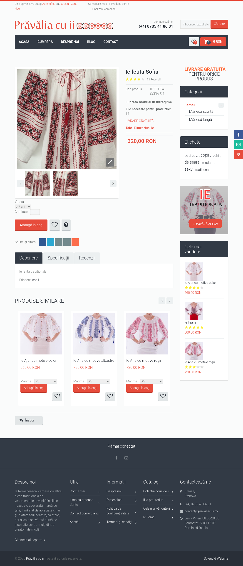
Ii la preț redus (158, 500)
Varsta (19, 202)
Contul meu (85, 492)
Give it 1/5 (127, 79)
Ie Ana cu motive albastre (93, 360)
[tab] (28, 258)
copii (35, 280)
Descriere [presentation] (28, 258)
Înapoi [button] (26, 420)
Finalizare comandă (104, 9)
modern (207, 163)
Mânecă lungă (200, 119)
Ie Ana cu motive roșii (143, 360)
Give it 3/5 (135, 79)
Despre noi (70, 42)
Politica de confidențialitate (121, 511)
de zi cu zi (191, 155)
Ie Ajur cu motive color (38, 360)
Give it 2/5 (131, 79)
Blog (91, 42)
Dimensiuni (121, 500)
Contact (111, 42)
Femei (190, 105)
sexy (189, 169)
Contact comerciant (85, 514)
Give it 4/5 (139, 79)
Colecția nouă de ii (158, 492)
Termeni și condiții (121, 522)
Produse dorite (120, 3)
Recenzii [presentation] (87, 258)
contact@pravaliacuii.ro (201, 511)
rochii (216, 155)
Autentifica (48, 3)
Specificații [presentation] (58, 258)
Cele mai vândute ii (158, 509)
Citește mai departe (30, 540)
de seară (192, 162)
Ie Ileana (190, 322)
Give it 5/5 (143, 79)
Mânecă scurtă (201, 111)
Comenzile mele (97, 3)
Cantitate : (22, 212)
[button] (194, 41)
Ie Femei (158, 518)
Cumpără (45, 42)
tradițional (202, 170)
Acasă (24, 42)
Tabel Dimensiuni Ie (140, 128)
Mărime (25, 381)
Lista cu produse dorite (85, 502)
